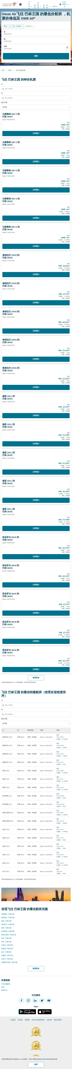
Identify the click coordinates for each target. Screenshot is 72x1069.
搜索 (36, 56)
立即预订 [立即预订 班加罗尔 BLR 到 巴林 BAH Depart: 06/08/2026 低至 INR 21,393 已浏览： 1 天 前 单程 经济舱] (36, 613)
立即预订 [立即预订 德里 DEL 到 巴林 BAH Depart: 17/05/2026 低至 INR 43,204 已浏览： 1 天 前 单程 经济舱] (36, 472)
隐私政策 (42, 1059)
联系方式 (4, 990)
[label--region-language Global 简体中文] (64, 4)
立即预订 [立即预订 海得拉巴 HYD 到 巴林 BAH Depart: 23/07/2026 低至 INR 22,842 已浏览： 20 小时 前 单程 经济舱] (36, 274)
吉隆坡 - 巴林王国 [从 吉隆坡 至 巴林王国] (7, 955)
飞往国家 (13, 1019)
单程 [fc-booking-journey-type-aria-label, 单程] (5, 26)
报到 (35, 7)
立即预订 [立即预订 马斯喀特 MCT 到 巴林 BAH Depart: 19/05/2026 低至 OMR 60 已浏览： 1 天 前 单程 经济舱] (36, 190)
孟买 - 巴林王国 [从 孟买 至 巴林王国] (6, 938)
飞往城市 (20, 1019)
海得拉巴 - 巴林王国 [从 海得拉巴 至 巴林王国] (7, 917)
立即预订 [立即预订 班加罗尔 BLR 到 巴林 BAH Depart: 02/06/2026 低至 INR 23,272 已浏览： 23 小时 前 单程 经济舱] (36, 641)
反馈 (2, 987)
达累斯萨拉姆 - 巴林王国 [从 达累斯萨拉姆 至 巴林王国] (9, 962)
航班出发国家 (58, 1019)
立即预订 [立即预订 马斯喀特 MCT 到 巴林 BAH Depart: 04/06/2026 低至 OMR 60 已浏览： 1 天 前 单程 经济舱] (36, 133)
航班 (10, 70)
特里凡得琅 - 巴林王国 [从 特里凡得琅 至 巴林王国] (8, 935)
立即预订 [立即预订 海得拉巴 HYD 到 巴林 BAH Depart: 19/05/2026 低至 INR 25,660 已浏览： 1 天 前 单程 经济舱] (36, 359)
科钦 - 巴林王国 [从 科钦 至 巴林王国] (6, 928)
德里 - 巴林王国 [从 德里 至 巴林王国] (6, 921)
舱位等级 (4, 102)
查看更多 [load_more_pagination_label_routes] (36, 969)
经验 (48, 6)
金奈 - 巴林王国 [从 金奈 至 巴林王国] (6, 942)
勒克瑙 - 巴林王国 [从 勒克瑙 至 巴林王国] (7, 948)
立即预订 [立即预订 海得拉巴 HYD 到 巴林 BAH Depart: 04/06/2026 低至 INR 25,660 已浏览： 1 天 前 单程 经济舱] (36, 387)
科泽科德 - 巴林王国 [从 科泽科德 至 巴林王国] (7, 931)
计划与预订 (30, 6)
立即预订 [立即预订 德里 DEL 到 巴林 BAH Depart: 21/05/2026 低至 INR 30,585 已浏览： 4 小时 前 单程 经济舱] (36, 500)
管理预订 (39, 6)
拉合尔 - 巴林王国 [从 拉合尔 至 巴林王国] (7, 959)
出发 (5, 46)
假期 (44, 7)
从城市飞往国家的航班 (38, 1019)
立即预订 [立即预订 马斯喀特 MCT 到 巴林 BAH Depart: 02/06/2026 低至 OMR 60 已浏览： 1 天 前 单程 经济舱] (36, 162)
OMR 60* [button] (28, 19)
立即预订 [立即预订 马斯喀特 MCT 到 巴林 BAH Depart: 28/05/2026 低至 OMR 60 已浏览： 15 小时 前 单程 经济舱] (36, 246)
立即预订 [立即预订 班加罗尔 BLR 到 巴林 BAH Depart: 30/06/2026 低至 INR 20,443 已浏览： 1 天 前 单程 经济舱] (36, 585)
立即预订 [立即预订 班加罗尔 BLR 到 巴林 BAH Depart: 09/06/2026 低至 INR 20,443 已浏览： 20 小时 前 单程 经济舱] (36, 669)
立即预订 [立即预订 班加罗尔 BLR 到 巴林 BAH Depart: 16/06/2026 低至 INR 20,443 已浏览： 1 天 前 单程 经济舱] (36, 557)
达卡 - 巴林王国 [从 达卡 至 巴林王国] (6, 952)
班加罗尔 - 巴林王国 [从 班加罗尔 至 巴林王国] (7, 924)
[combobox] (37, 89)
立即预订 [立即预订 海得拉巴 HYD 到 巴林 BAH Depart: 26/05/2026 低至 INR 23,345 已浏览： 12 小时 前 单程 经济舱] (36, 303)
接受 (36, 1064)
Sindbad (54, 6)
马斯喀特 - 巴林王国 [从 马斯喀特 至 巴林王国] (7, 914)
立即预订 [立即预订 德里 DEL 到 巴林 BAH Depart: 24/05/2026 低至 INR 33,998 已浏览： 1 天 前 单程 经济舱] (36, 444)
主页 (2, 70)
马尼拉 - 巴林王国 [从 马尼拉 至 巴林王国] (7, 945)
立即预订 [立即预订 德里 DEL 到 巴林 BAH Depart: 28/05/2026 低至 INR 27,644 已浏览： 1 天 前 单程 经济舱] (36, 415)
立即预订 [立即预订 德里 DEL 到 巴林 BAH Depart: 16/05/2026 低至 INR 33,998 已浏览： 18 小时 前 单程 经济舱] (36, 528)
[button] (17, 26)
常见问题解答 (5, 984)
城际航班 (27, 1019)
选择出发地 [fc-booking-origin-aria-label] (7, 34)
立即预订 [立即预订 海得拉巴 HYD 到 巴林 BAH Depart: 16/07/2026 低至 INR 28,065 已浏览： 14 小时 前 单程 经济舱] (36, 331)
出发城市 (49, 1019)
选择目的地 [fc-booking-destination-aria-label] (7, 41)
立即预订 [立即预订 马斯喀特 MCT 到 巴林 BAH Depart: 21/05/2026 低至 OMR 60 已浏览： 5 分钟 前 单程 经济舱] (36, 218)
